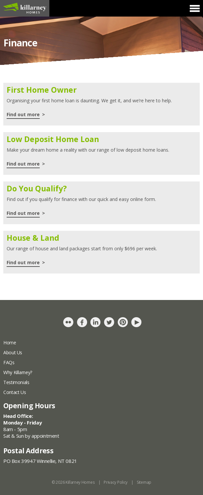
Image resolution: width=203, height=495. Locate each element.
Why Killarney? (17, 372)
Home (9, 342)
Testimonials (16, 382)
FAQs (9, 362)
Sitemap (144, 482)
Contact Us (14, 392)
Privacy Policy (115, 482)
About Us (12, 352)
